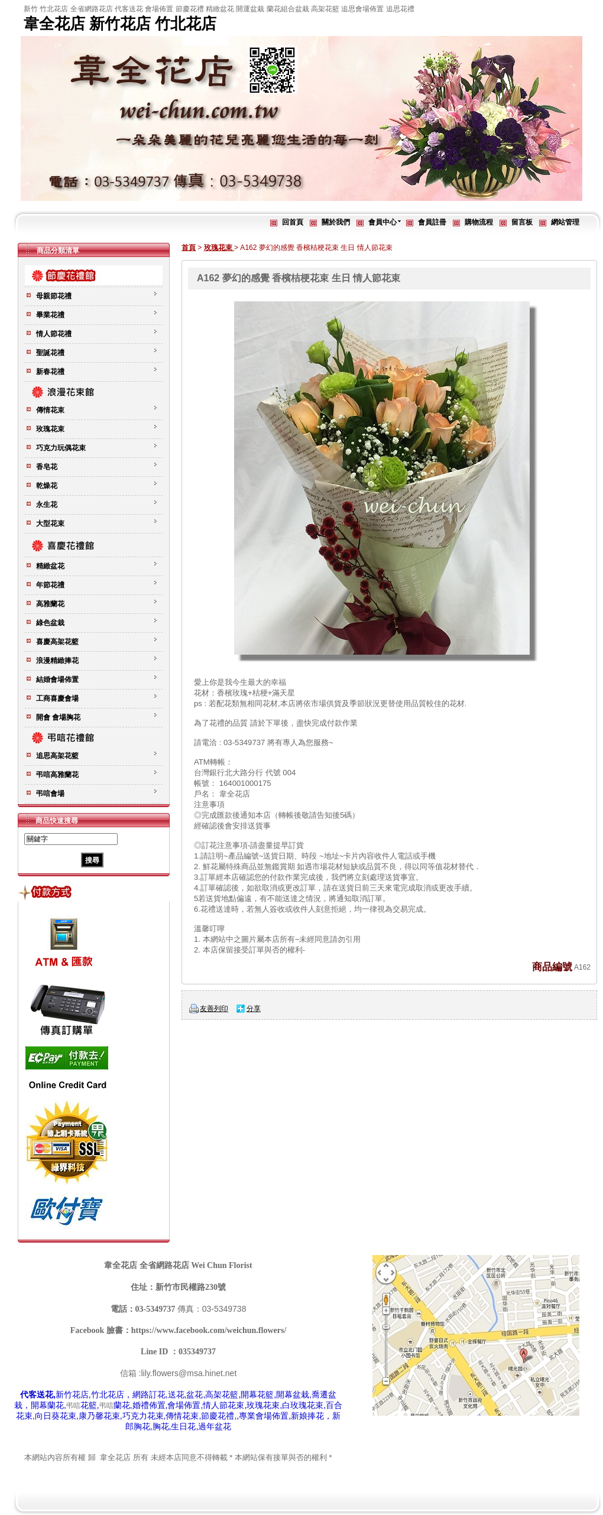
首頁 (188, 247)
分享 (254, 1008)
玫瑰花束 (219, 247)
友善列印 (214, 1008)
